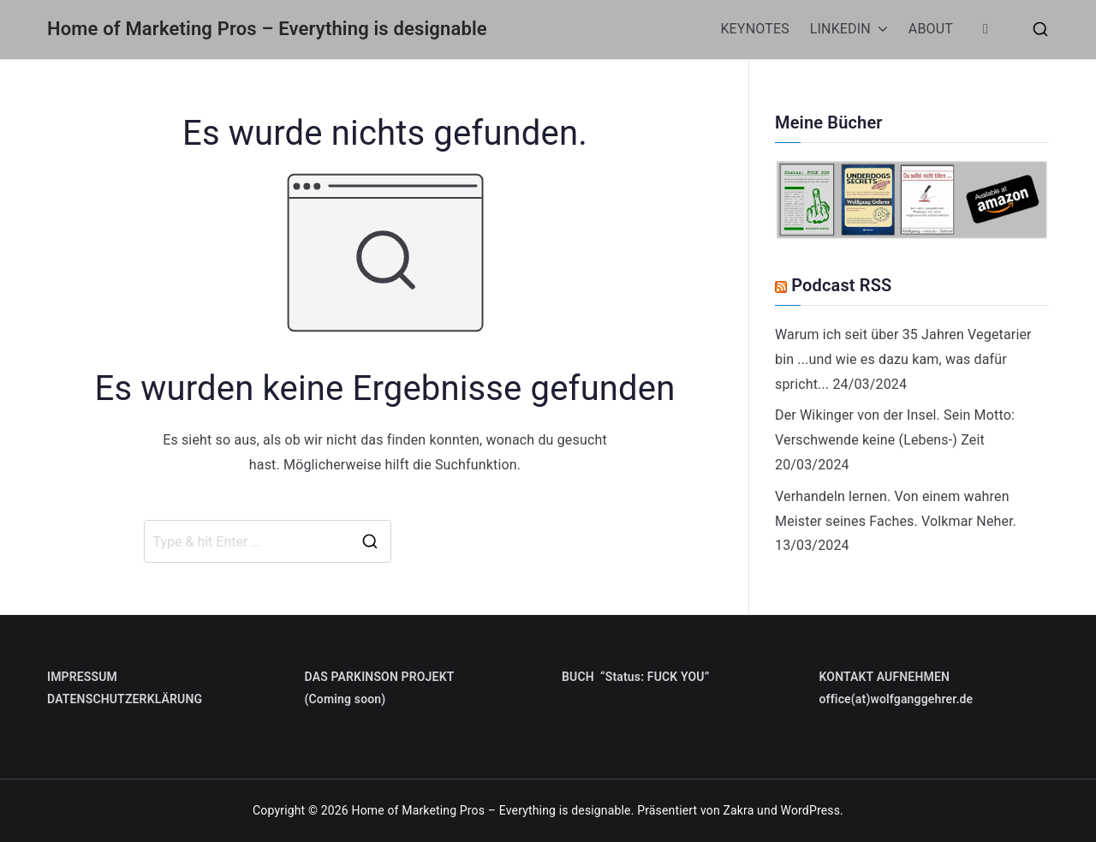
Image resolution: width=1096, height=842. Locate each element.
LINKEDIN (849, 29)
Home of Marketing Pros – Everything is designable (267, 28)
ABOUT (930, 29)
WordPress (810, 810)
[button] (879, 29)
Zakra (738, 810)
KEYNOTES (754, 29)
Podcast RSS (841, 285)
